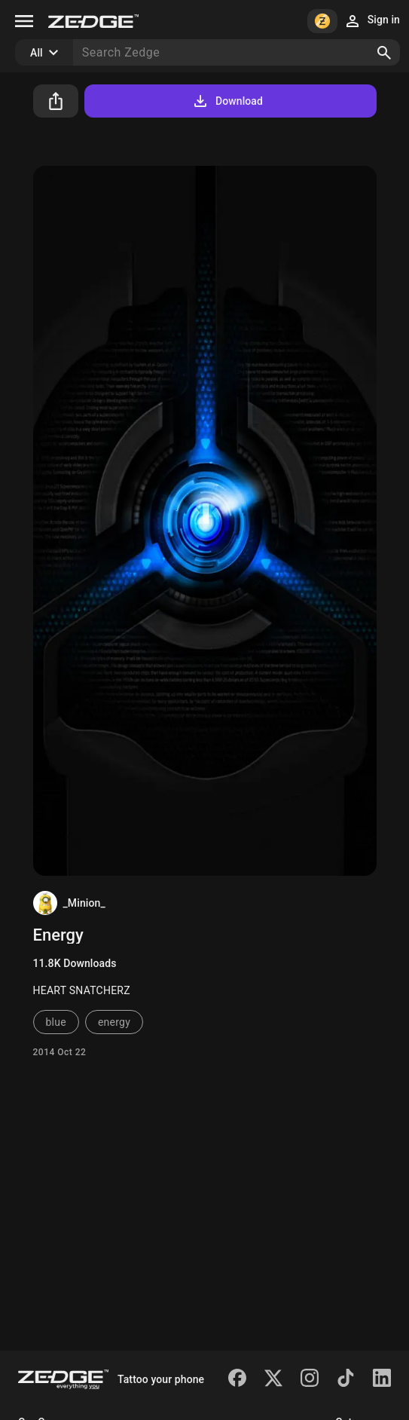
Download (227, 101)
